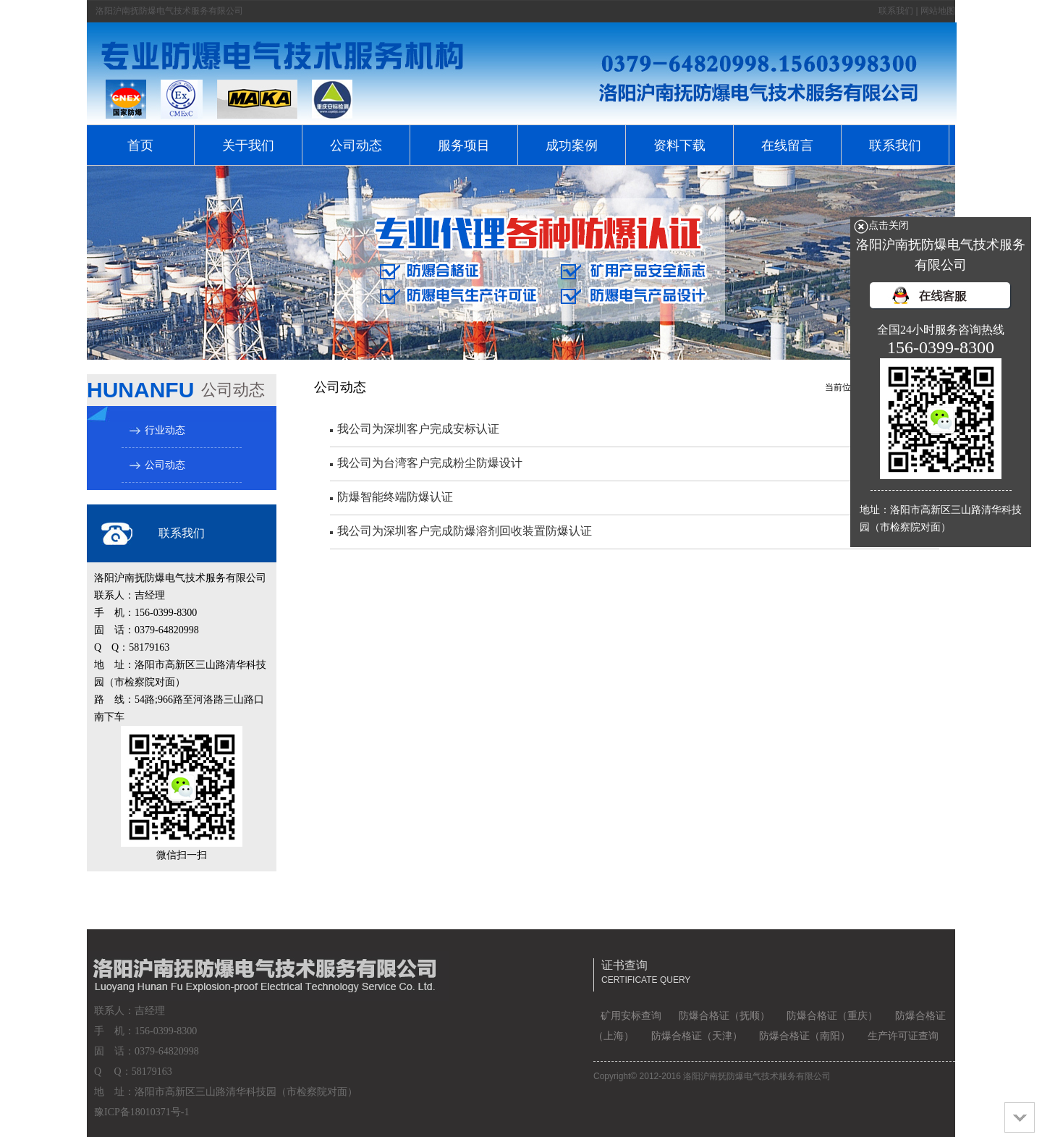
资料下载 (679, 145)
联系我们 (895, 11)
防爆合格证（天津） (696, 1036)
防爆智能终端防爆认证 (395, 497)
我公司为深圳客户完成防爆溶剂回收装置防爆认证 (464, 531)
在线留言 (787, 145)
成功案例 (572, 145)
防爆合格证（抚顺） (724, 1015)
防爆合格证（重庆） (832, 1015)
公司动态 (356, 145)
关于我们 (248, 145)
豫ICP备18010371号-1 (141, 1112)
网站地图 (937, 11)
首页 (140, 145)
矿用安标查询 (631, 1015)
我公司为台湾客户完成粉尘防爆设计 (429, 463)
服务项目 (464, 145)
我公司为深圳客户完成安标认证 (418, 429)
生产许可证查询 (903, 1036)
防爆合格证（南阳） (804, 1036)
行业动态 (165, 430)
